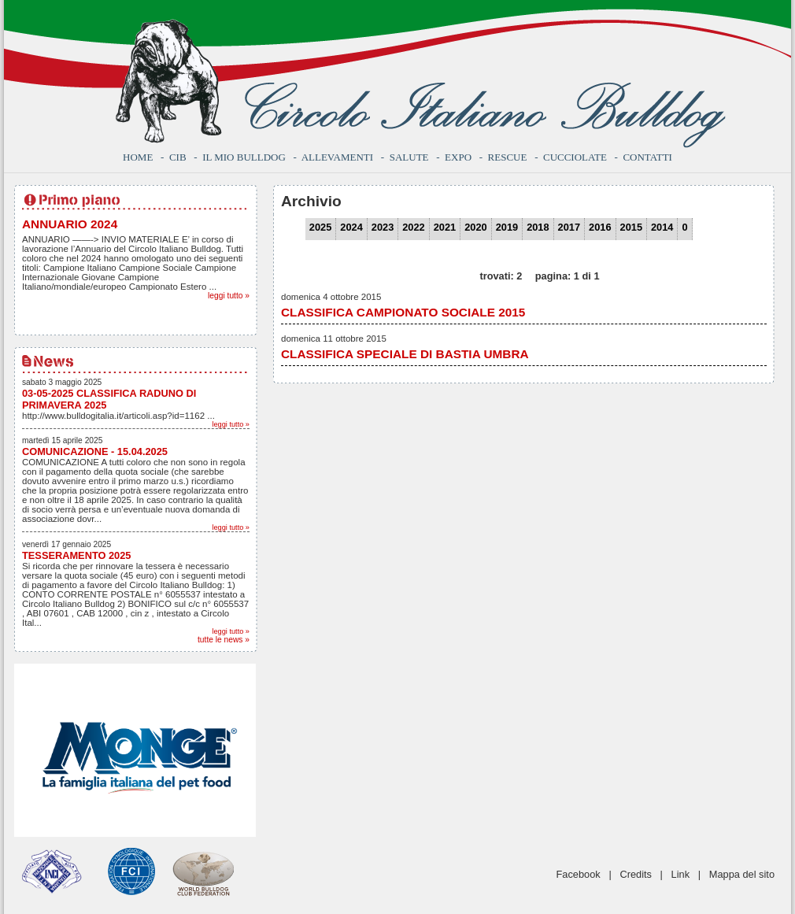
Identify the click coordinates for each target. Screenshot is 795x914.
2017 (569, 227)
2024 (351, 227)
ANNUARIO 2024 (69, 224)
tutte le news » (224, 639)
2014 (662, 227)
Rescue (507, 157)
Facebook (578, 874)
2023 (383, 227)
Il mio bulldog (244, 157)
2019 (507, 227)
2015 (631, 227)
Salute (409, 157)
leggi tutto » (229, 295)
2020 (475, 227)
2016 (600, 227)
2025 (320, 227)
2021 (445, 227)
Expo (458, 157)
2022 (413, 227)
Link (680, 874)
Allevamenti (337, 157)
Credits (635, 874)
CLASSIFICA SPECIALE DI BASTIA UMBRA (405, 354)
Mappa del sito (742, 874)
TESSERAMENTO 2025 (76, 555)
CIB (178, 157)
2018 (538, 227)
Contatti (647, 157)
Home (138, 157)
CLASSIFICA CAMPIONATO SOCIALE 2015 (403, 312)
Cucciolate (575, 157)
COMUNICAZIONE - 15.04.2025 (95, 451)
